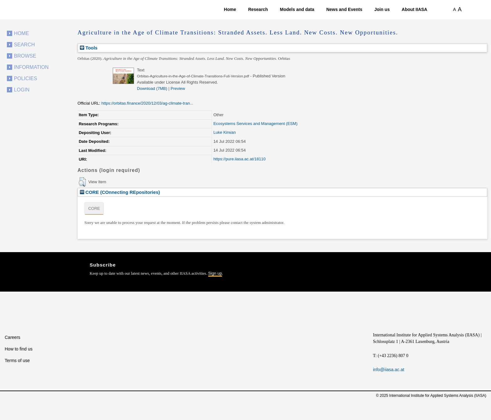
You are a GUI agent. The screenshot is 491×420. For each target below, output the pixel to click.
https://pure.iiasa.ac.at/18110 (239, 159)
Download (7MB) (152, 88)
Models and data (297, 9)
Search (24, 44)
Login (22, 89)
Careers (12, 337)
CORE (94, 208)
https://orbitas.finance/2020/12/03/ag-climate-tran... (147, 103)
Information (31, 67)
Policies (25, 78)
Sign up (215, 273)
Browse (25, 56)
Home (230, 9)
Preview (178, 88)
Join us (382, 9)
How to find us (19, 348)
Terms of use (17, 360)
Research (258, 9)
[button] (82, 182)
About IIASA (414, 9)
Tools (89, 47)
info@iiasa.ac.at (388, 369)
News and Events (344, 9)
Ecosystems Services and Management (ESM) (255, 123)
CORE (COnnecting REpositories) (120, 192)
